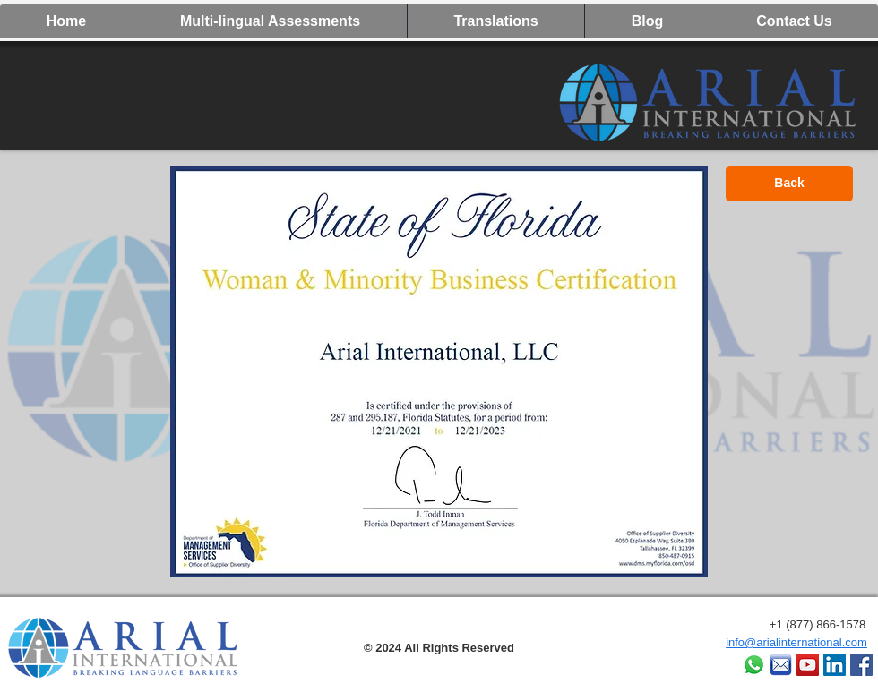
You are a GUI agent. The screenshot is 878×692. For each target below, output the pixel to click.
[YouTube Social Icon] (807, 665)
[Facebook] (861, 665)
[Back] (789, 183)
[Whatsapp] (754, 665)
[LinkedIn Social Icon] (834, 665)
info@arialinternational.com (796, 642)
